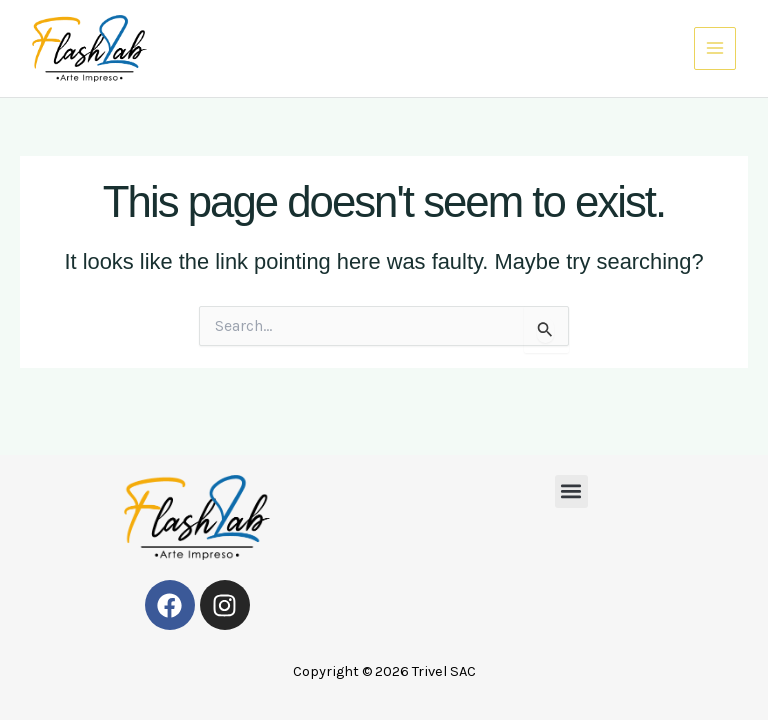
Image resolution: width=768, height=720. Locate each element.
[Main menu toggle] (715, 48)
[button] (571, 491)
